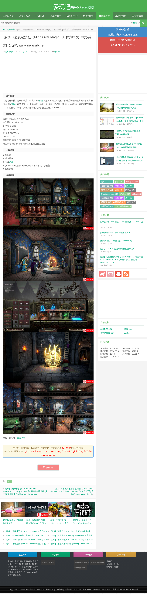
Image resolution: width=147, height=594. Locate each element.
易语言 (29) (125, 194)
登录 (135, 23)
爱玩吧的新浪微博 (81, 563)
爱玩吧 (32, 590)
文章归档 (59, 590)
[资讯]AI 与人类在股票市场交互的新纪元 (117, 249)
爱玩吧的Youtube (97, 563)
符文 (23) (129, 198)
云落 (136, 590)
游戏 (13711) (106, 182)
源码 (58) (129, 186)
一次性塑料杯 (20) (123, 207)
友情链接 (68, 590)
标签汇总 (50, 590)
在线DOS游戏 (106, 329)
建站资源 (120, 16)
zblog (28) (136, 194)
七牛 (114, 590)
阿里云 (44, 563)
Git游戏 (127, 334)
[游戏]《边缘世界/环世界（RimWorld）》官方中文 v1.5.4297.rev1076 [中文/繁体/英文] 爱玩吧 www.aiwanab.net (121, 260)
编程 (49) (119, 190)
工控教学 (55, 16)
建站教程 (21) (107, 207)
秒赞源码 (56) (107, 190)
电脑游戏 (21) (119, 203)
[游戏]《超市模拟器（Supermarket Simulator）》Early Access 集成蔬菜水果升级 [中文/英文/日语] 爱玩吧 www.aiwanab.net (25, 492)
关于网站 (40, 590)
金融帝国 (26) (107, 198)
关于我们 (137, 16)
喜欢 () (48, 468)
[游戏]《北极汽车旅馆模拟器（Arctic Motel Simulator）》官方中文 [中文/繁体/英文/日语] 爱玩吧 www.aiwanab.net (72, 492)
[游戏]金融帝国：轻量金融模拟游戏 (115, 233)
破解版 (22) (106, 203)
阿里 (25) (119, 198)
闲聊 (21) (131, 203)
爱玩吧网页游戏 (107, 334)
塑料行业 (72, 16)
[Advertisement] (48, 74)
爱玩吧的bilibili (80, 568)
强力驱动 (121, 590)
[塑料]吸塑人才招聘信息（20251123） (116, 241)
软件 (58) (119, 186)
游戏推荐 (104, 16)
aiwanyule (22, 52)
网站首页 (8, 16)
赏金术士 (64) (107, 186)
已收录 (57, 52)
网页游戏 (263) (132, 182)
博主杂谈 (24, 16)
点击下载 (21, 438)
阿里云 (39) (130, 190)
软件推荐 (88, 16)
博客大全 (128, 329)
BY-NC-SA (66, 448)
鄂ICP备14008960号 (92, 590)
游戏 (41, 101)
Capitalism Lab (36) (109, 194)
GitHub (40, 16)
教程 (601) (119, 182)
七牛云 (51, 563)
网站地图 (77, 590)
